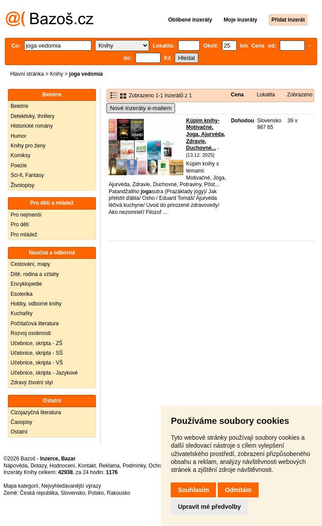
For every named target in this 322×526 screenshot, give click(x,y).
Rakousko (118, 493)
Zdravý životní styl (32, 382)
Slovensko (73, 493)
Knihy (56, 74)
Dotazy (38, 466)
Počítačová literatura (35, 323)
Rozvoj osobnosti (31, 333)
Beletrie (20, 106)
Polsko (96, 493)
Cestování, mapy (30, 264)
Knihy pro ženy (28, 146)
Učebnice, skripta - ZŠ (36, 343)
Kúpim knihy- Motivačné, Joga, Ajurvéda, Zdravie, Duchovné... (205, 134)
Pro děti (20, 224)
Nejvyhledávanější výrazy (71, 486)
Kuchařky (22, 313)
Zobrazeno (299, 95)
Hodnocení (62, 466)
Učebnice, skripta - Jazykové (44, 373)
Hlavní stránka (27, 74)
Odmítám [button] (238, 489)
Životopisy (22, 185)
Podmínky (134, 466)
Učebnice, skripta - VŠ (37, 363)
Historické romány (32, 126)
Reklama (109, 466)
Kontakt (87, 466)
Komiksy (20, 155)
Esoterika (22, 294)
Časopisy (21, 422)
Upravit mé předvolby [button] (209, 506)
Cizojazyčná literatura (36, 412)
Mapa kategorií (21, 486)
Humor (18, 136)
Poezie (19, 165)
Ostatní (19, 432)
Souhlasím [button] (193, 489)
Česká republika (39, 493)
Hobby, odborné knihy (36, 304)
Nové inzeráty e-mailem (141, 108)
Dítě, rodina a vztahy (35, 274)
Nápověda (16, 466)
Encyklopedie (26, 284)
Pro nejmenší (26, 215)
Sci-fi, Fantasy (27, 175)
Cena (237, 95)
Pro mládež (24, 235)
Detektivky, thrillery (33, 116)
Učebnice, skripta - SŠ (37, 353)
